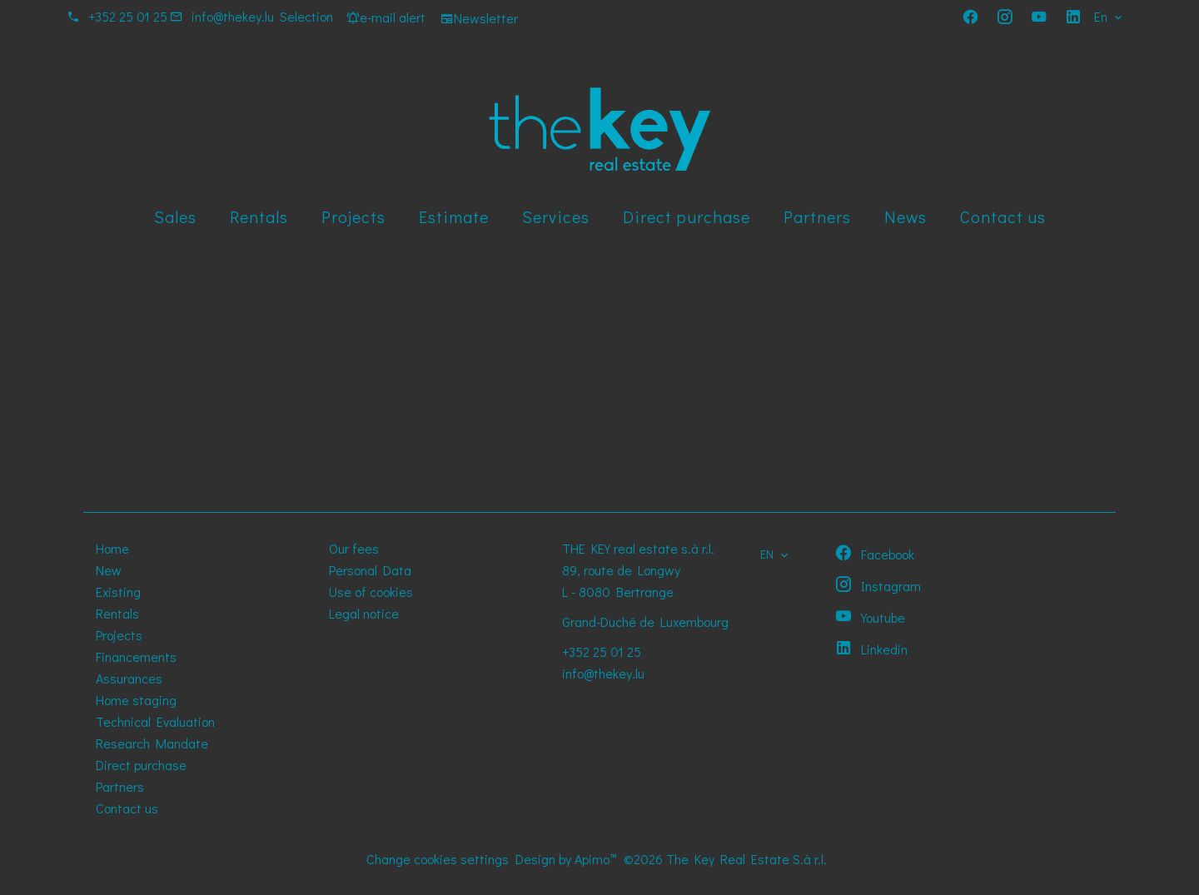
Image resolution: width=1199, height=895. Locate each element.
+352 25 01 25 (127, 16)
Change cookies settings (437, 859)
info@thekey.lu (233, 16)
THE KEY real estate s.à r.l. (638, 548)
